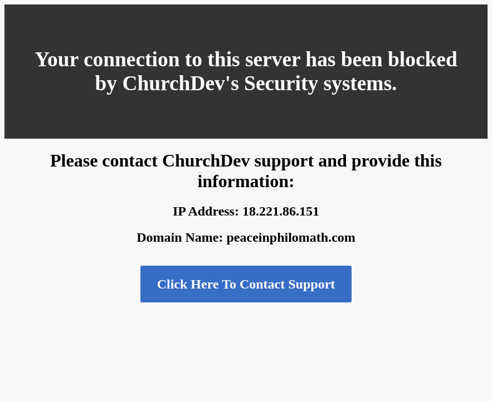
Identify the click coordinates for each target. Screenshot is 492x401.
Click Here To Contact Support (246, 284)
